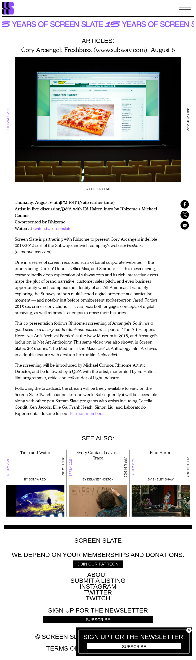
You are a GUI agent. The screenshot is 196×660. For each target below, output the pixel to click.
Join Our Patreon (98, 564)
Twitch (98, 598)
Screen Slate (100, 189)
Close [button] (189, 630)
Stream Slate (7, 119)
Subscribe (134, 646)
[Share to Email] (182, 225)
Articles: (98, 40)
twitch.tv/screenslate (52, 228)
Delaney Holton (100, 479)
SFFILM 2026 (7, 467)
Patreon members (86, 413)
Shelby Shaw (163, 479)
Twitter (98, 592)
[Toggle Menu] (185, 8)
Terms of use (69, 648)
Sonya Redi (38, 479)
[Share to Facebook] (182, 204)
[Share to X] (182, 215)
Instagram (98, 586)
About (98, 574)
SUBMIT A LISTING (98, 580)
